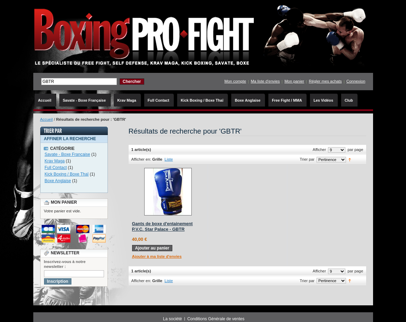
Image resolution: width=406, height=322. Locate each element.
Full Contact (56, 167)
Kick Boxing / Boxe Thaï (67, 174)
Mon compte (235, 81)
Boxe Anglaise (58, 180)
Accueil (46, 119)
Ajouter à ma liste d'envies (157, 256)
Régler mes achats (325, 81)
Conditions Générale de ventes (215, 318)
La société (172, 318)
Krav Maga (55, 161)
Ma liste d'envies (265, 81)
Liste (169, 159)
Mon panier (294, 81)
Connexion (355, 81)
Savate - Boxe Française (67, 154)
